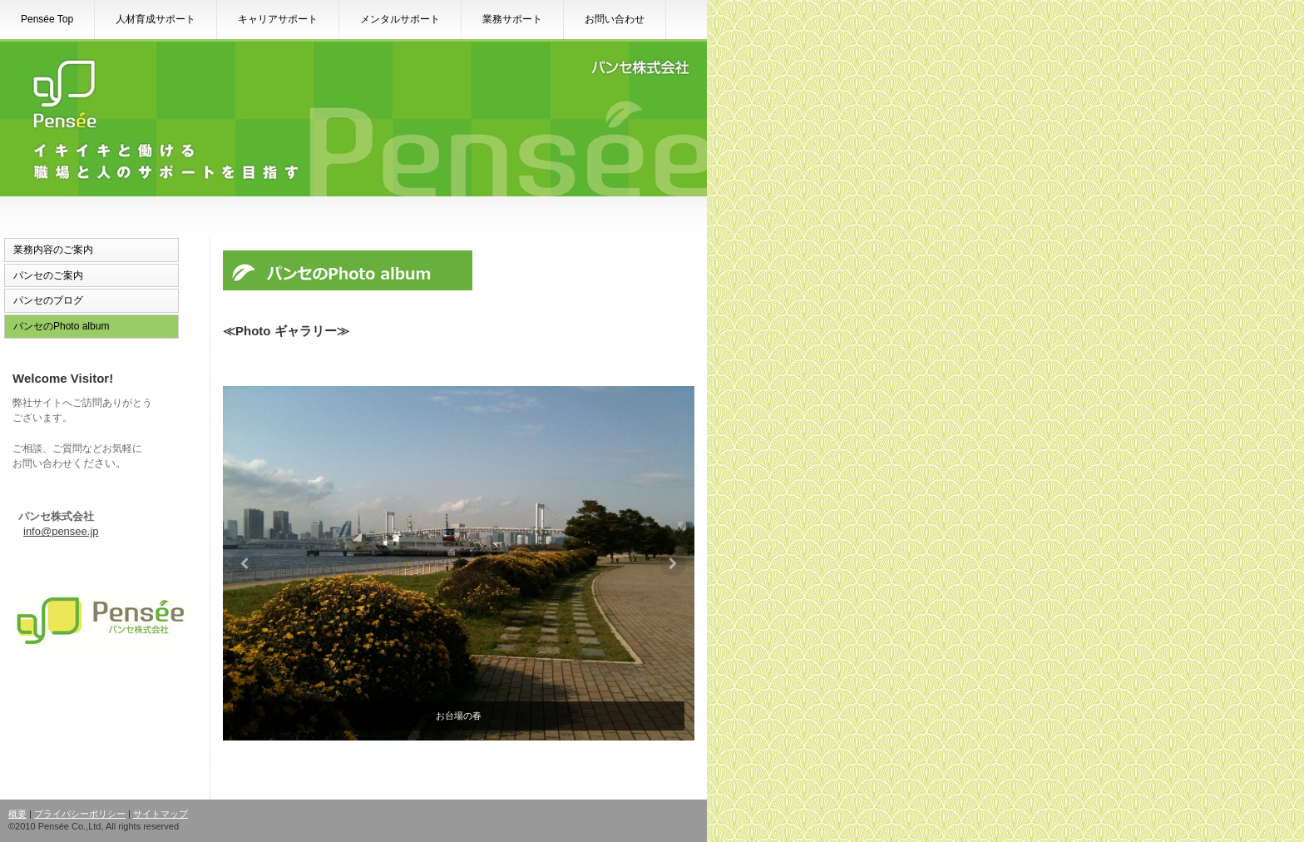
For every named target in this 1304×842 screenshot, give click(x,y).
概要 (17, 814)
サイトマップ (160, 814)
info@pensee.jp (61, 531)
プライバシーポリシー (80, 814)
